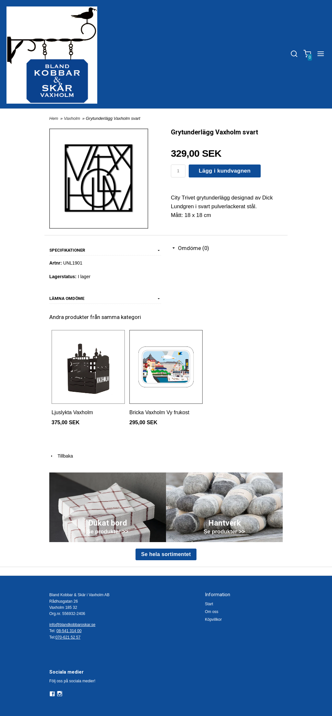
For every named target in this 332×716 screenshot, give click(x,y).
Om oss (211, 611)
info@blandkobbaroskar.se (72, 624)
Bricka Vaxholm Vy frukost (159, 412)
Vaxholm (72, 118)
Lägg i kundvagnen (225, 171)
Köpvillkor (213, 619)
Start (209, 604)
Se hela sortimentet (166, 554)
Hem (53, 118)
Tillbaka (61, 456)
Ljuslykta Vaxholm (72, 412)
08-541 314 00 (68, 631)
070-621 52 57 (67, 637)
